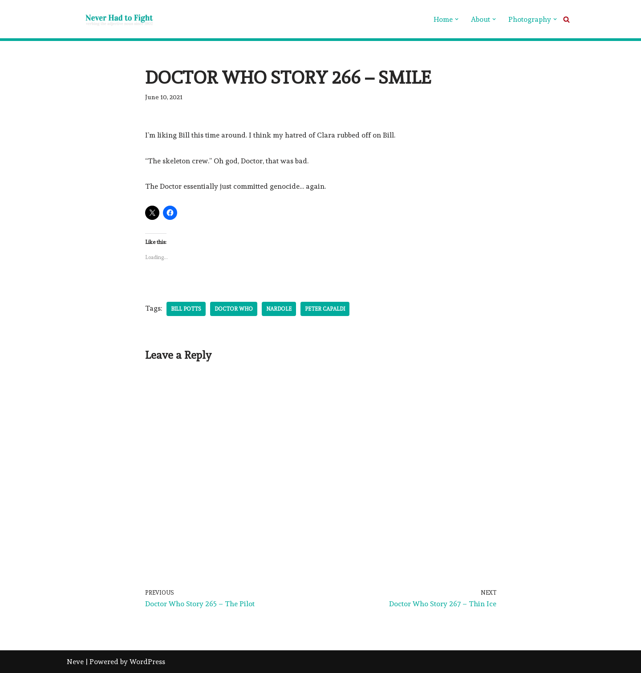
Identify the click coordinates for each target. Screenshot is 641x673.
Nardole (279, 309)
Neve (75, 661)
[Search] (566, 19)
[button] (456, 19)
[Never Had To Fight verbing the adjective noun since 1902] (111, 19)
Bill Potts (186, 309)
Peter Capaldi (325, 309)
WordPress (147, 661)
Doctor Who (234, 309)
